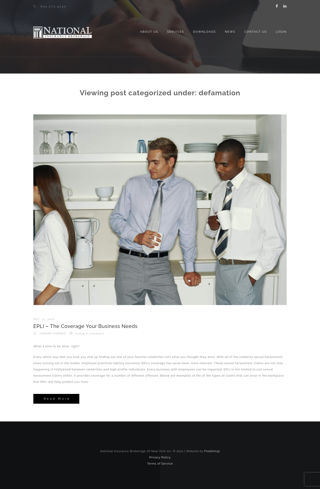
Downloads (204, 31)
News (230, 31)
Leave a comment (89, 333)
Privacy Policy (160, 457)
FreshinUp (212, 451)
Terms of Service (160, 463)
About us (149, 31)
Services (175, 31)
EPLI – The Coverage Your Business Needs (85, 326)
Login (281, 31)
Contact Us (255, 31)
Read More (57, 398)
